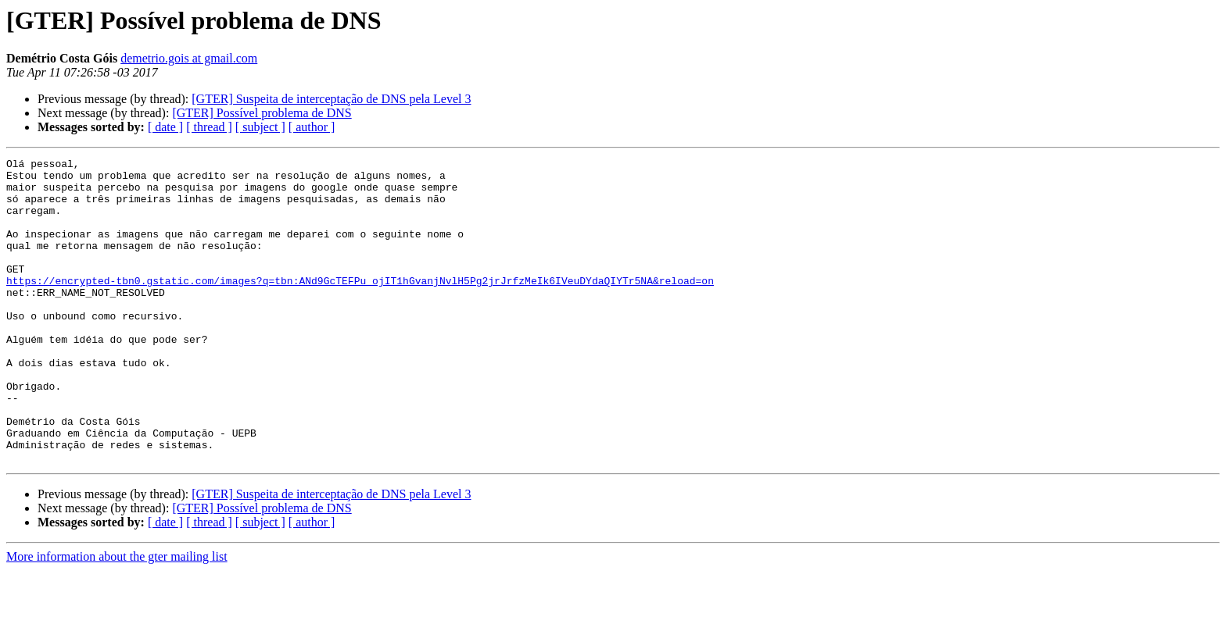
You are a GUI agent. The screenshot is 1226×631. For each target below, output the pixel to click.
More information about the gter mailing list (117, 617)
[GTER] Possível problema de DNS (261, 112)
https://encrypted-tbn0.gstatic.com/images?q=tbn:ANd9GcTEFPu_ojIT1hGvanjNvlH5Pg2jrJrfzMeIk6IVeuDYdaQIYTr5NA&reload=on (360, 306)
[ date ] (165, 127)
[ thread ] (209, 127)
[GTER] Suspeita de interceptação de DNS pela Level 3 (331, 98)
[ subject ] (260, 127)
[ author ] (312, 127)
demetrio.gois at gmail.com (188, 58)
